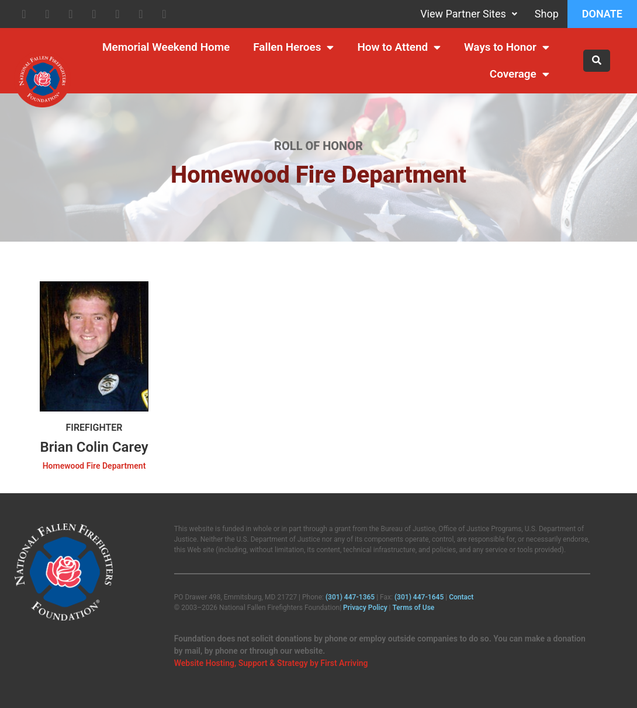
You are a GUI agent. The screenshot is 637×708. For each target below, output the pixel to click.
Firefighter (93, 427)
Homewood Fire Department (94, 465)
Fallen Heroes (293, 47)
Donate (602, 14)
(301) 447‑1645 (419, 597)
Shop (547, 14)
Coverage (519, 74)
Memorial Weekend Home (166, 47)
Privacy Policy (365, 608)
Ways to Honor (506, 47)
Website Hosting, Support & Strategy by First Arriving (271, 663)
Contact (461, 597)
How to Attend (399, 47)
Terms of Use (414, 608)
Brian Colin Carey (94, 447)
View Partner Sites (468, 14)
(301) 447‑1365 (350, 597)
